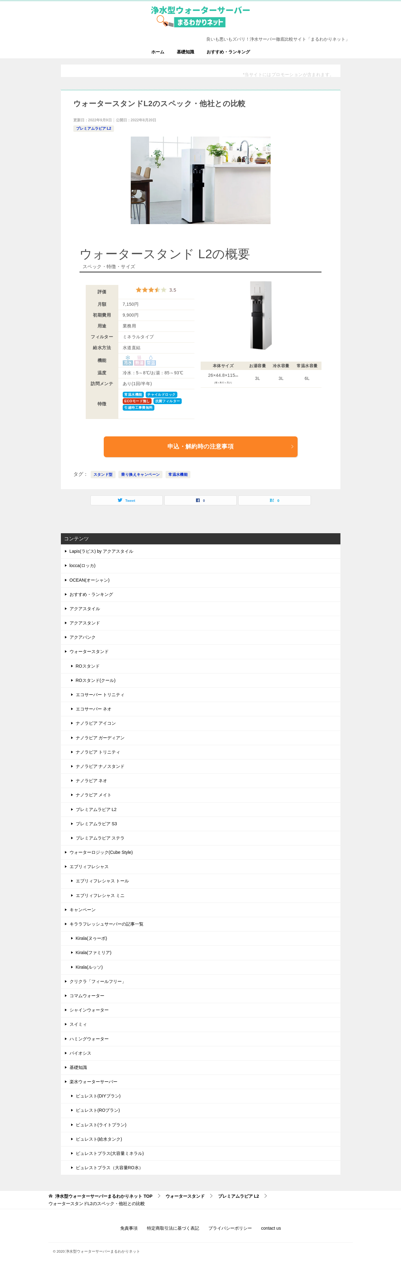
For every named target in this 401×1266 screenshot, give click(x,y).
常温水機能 (178, 474)
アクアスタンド (85, 622)
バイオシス (80, 1053)
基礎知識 (185, 51)
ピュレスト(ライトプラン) (101, 1124)
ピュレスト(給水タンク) (99, 1139)
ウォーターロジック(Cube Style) (101, 852)
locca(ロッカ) (83, 565)
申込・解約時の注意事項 (230, 446)
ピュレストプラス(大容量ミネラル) (110, 1153)
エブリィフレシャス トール (102, 880)
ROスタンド (88, 666)
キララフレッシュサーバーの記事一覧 (107, 923)
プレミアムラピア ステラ (100, 838)
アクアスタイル (85, 608)
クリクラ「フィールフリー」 (98, 981)
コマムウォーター (87, 995)
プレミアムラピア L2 (93, 128)
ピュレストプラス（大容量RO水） (109, 1167)
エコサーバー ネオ (94, 708)
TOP (103, 1196)
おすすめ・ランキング (228, 51)
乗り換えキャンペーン (140, 474)
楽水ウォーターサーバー (93, 1081)
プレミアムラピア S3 (96, 823)
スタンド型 (103, 474)
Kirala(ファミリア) (94, 952)
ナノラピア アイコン (96, 723)
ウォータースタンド (89, 651)
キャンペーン (83, 909)
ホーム (157, 51)
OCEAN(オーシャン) (90, 580)
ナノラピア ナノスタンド (100, 766)
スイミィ (78, 1024)
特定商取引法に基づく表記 (173, 1228)
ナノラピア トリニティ (98, 752)
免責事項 (129, 1228)
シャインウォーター (89, 1009)
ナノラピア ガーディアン (100, 737)
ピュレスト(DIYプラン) (98, 1095)
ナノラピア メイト (94, 794)
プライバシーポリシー (230, 1228)
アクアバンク (83, 637)
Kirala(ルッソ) (89, 967)
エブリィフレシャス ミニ (100, 895)
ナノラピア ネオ (91, 780)
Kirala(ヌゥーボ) (91, 938)
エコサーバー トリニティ (100, 694)
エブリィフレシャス (89, 866)
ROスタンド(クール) (96, 680)
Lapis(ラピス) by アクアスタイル (101, 551)
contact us (271, 1228)
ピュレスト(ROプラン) (98, 1110)
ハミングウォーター (89, 1038)
